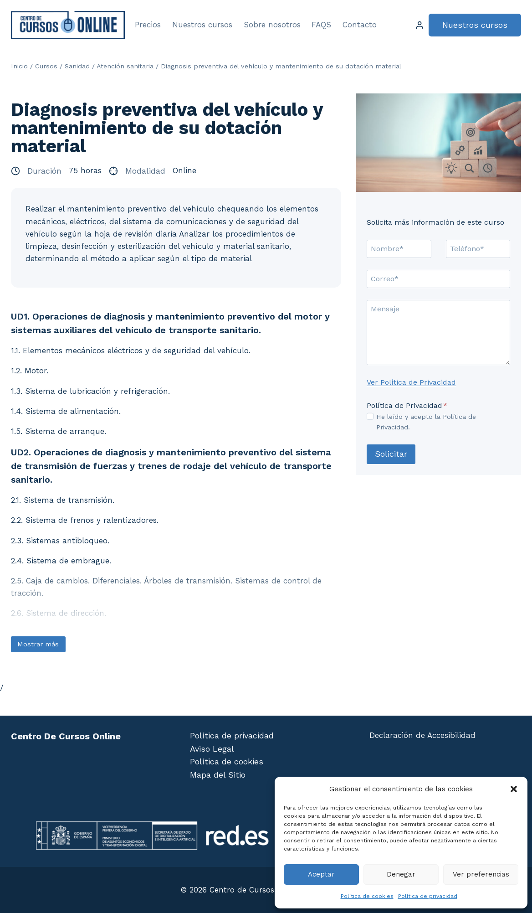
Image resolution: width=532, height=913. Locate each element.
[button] (513, 789)
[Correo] (438, 279)
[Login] (419, 25)
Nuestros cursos (202, 24)
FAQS (321, 24)
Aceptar (321, 874)
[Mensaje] (438, 332)
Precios (148, 24)
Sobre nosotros (272, 24)
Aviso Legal (212, 748)
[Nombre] (399, 249)
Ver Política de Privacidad (411, 382)
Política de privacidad (427, 896)
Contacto (360, 24)
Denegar (401, 874)
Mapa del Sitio (218, 774)
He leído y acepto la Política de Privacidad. (426, 422)
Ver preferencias (481, 874)
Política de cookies (367, 896)
